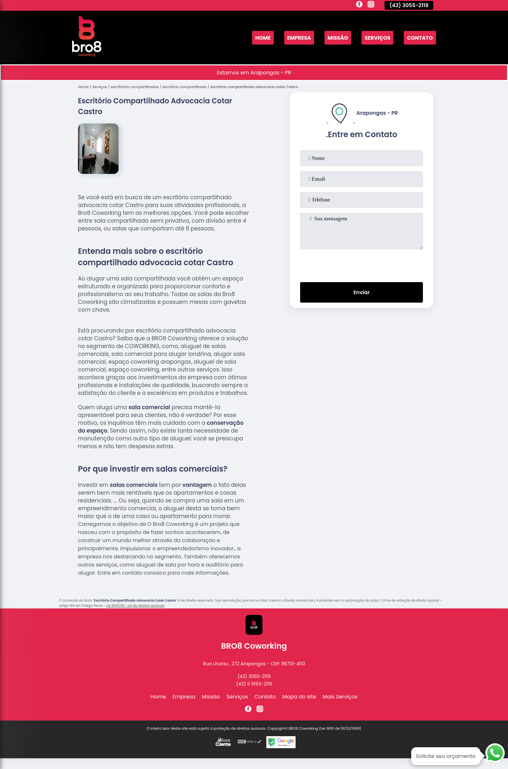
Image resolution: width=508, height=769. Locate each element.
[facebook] (359, 5)
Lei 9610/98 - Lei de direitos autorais (135, 605)
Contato (420, 37)
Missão (337, 37)
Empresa (298, 37)
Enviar (361, 292)
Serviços (377, 37)
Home (262, 37)
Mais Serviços (340, 696)
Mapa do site (299, 696)
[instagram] (371, 5)
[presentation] (361, 264)
